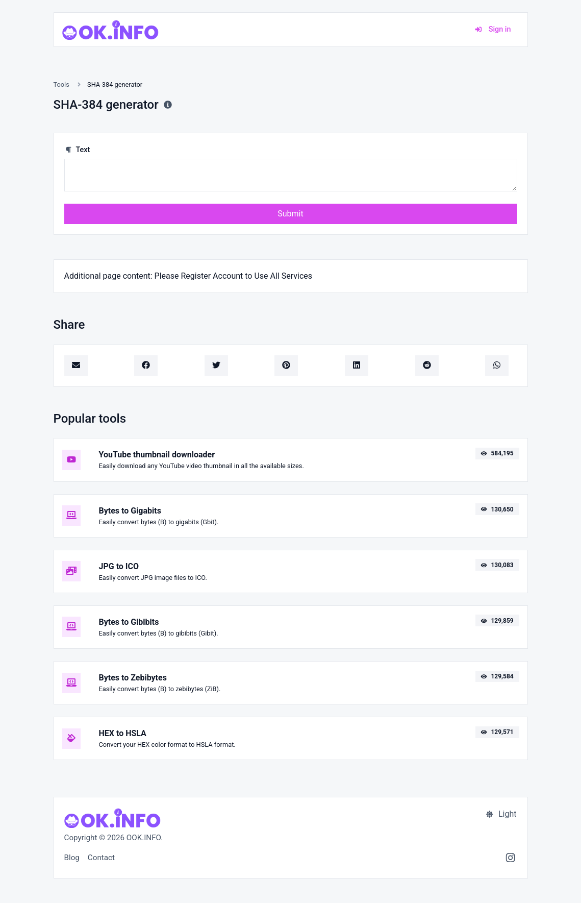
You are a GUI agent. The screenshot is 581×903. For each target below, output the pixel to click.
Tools (61, 84)
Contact (101, 857)
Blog (72, 857)
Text (77, 149)
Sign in (492, 29)
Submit (290, 213)
